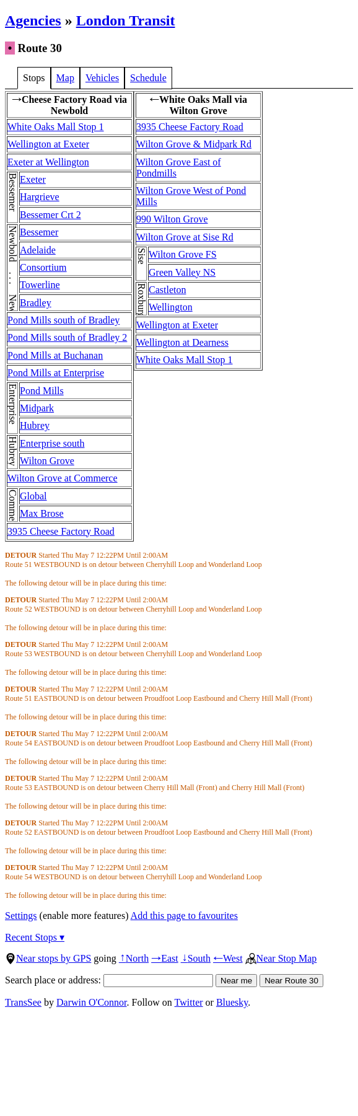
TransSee (23, 1002)
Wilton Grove (47, 460)
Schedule (148, 77)
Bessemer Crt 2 (50, 214)
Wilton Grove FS (183, 254)
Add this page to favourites (184, 915)
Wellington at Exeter (48, 144)
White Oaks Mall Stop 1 (55, 126)
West (228, 958)
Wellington (171, 307)
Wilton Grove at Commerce (62, 478)
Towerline (40, 284)
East (164, 958)
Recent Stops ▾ (34, 937)
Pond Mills (42, 390)
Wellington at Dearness (182, 342)
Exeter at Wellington (48, 162)
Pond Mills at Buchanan (55, 355)
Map (65, 77)
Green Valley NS (182, 272)
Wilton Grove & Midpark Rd (193, 144)
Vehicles (102, 77)
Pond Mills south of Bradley (63, 320)
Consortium (43, 267)
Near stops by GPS (48, 958)
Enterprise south (52, 443)
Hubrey (35, 425)
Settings (21, 915)
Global (33, 496)
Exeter (33, 179)
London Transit (125, 20)
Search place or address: (109, 980)
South (196, 958)
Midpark (37, 408)
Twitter (189, 1002)
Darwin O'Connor (91, 1002)
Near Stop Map (281, 958)
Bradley (35, 302)
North (134, 958)
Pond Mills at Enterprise (55, 372)
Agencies (33, 20)
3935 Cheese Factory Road (61, 531)
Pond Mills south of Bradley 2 (67, 337)
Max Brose (42, 513)
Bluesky (232, 1002)
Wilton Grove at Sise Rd (185, 237)
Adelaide (38, 250)
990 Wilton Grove (172, 219)
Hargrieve (39, 196)
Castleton (167, 289)
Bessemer (39, 232)
